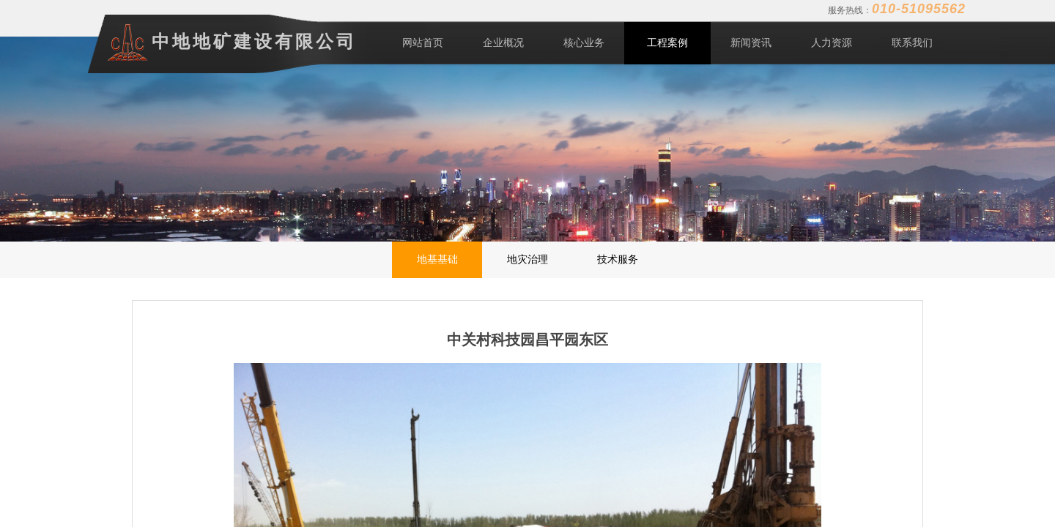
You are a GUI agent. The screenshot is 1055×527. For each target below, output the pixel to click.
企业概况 (503, 42)
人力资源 (831, 42)
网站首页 (422, 42)
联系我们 (912, 42)
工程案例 (667, 42)
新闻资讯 (750, 42)
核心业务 (583, 42)
